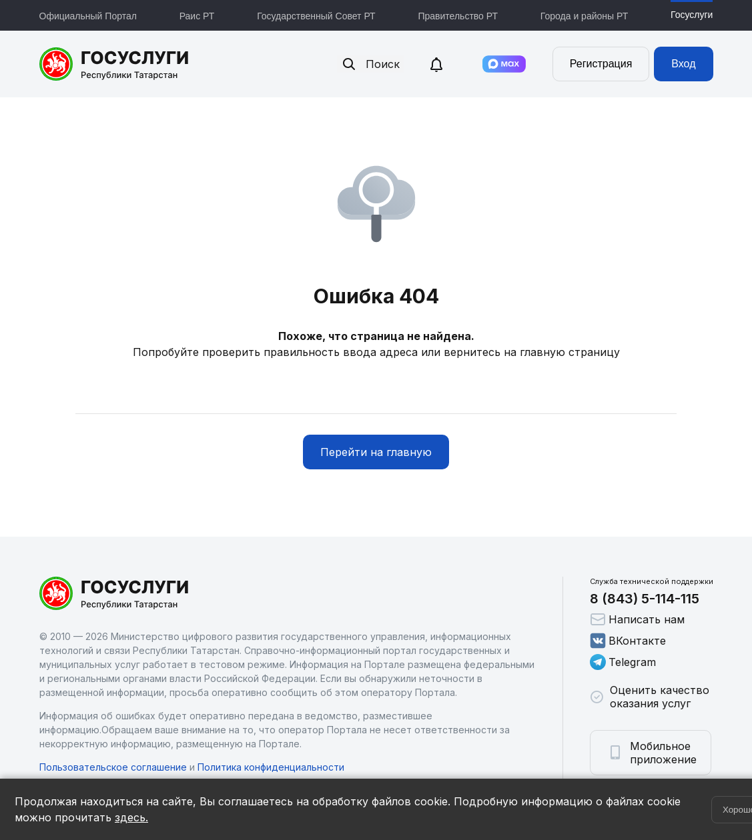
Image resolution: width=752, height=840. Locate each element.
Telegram (623, 662)
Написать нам (637, 619)
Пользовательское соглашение (113, 767)
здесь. (131, 817)
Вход (683, 63)
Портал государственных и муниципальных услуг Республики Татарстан (114, 64)
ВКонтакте (628, 641)
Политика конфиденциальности (271, 767)
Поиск (370, 64)
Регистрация (601, 63)
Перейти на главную (376, 452)
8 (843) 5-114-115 (644, 599)
